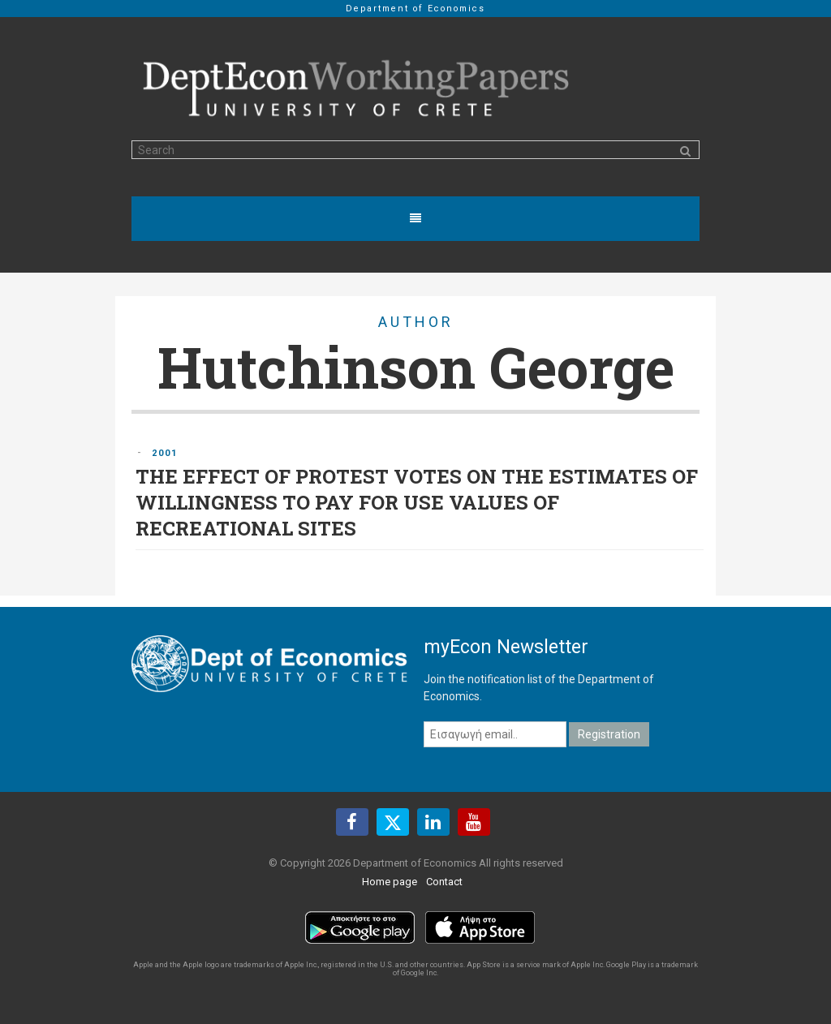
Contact (444, 882)
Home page (389, 882)
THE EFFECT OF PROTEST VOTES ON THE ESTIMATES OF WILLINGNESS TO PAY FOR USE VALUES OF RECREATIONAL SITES (417, 502)
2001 (165, 453)
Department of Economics (415, 8)
